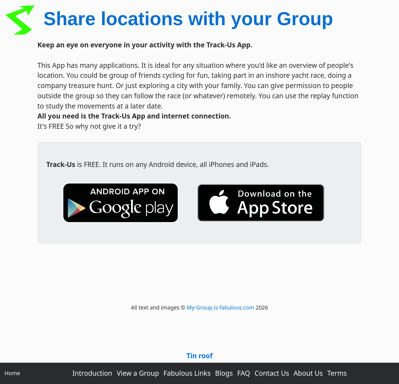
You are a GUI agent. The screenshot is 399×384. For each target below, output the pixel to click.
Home (12, 373)
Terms (337, 373)
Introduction (92, 373)
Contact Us (272, 373)
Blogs (224, 373)
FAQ (243, 373)
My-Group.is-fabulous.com (220, 307)
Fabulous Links (187, 373)
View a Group (138, 373)
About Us (308, 373)
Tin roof (199, 355)
